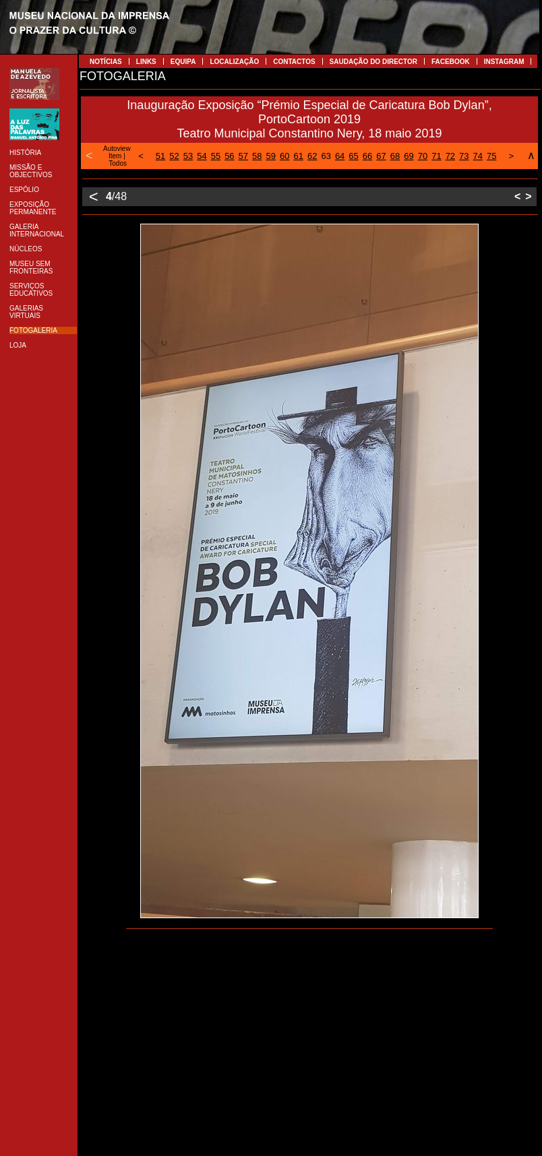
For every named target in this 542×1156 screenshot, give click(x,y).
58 (257, 156)
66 (367, 156)
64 (339, 156)
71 (436, 156)
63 (325, 156)
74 (478, 156)
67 (381, 156)
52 (174, 156)
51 (160, 156)
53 (188, 156)
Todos (118, 163)
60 (284, 156)
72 (450, 156)
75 (491, 156)
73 (464, 156)
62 (312, 156)
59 (271, 156)
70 (422, 156)
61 (298, 156)
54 (201, 156)
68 (395, 156)
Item (115, 156)
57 (243, 156)
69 (408, 156)
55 (215, 156)
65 (353, 156)
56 (229, 156)
